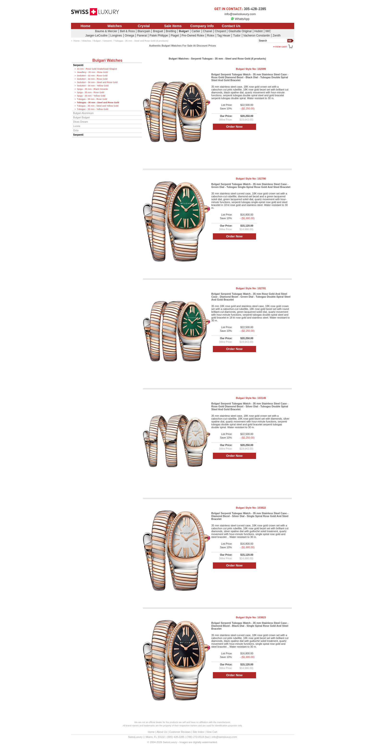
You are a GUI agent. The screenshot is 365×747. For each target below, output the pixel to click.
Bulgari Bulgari (81, 117)
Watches (115, 26)
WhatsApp (240, 19)
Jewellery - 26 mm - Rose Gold (92, 72)
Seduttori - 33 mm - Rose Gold (92, 75)
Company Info (202, 26)
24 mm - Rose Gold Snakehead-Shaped (97, 69)
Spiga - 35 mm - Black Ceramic (92, 89)
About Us (161, 731)
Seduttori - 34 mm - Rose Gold (92, 79)
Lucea (76, 126)
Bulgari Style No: (251, 68)
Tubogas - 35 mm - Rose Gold (92, 99)
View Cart (211, 731)
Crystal (144, 26)
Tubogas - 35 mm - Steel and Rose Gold (98, 102)
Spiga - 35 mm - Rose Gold (90, 92)
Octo (76, 130)
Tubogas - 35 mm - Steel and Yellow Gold (98, 106)
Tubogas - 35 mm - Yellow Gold (92, 109)
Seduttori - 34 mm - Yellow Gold (93, 85)
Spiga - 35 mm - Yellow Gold (91, 96)
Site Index (198, 731)
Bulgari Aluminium (83, 113)
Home (85, 26)
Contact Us (231, 26)
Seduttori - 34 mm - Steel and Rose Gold (97, 82)
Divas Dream (80, 121)
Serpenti (78, 65)
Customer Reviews (180, 731)
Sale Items (173, 26)
